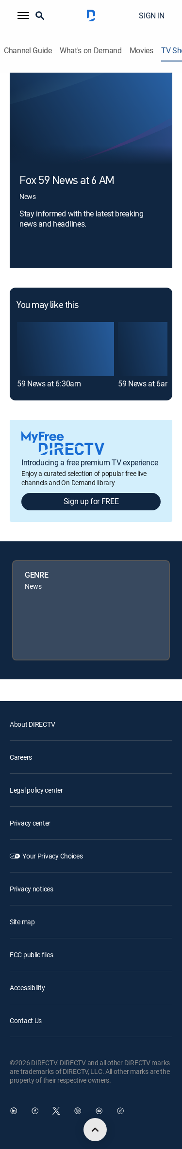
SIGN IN (152, 15)
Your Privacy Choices (52, 855)
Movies (141, 51)
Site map (22, 921)
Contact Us (26, 1020)
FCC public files (31, 954)
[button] (23, 15)
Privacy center (30, 822)
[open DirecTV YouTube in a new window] (99, 1111)
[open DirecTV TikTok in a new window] (120, 1111)
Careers (21, 757)
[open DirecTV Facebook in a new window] (35, 1111)
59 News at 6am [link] (145, 383)
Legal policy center (36, 790)
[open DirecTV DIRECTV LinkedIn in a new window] (13, 1111)
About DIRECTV (32, 724)
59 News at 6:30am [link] (49, 383)
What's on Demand (91, 51)
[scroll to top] (95, 1129)
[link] (65, 349)
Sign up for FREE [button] (91, 501)
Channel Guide (28, 51)
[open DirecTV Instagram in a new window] (78, 1111)
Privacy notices (31, 888)
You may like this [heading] (47, 305)
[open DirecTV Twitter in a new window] (56, 1111)
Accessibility (27, 987)
